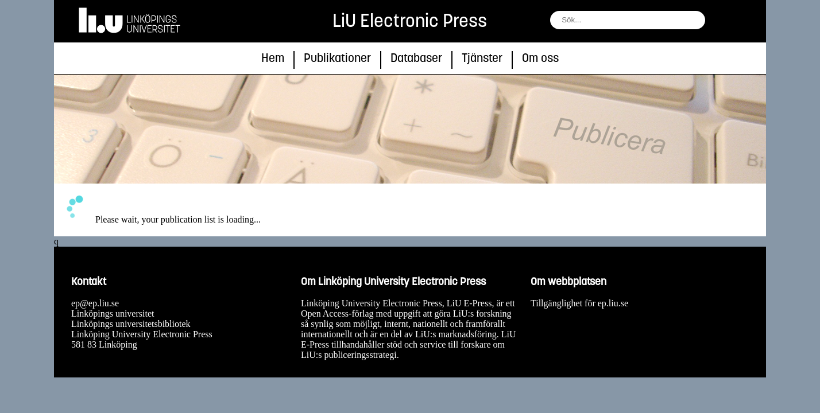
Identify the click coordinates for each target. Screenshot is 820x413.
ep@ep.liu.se (95, 303)
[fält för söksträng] (627, 20)
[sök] (716, 22)
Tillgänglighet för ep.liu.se (579, 303)
